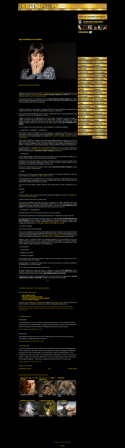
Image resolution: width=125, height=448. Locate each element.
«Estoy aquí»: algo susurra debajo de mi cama (50, 223)
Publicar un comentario (25, 365)
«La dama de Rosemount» (46, 400)
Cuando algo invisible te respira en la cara (52, 235)
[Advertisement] (33, 25)
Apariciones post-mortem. (27, 400)
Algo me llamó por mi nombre (30, 39)
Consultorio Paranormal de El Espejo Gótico (49, 93)
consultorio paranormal (65, 306)
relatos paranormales (62, 308)
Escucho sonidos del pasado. (30, 299)
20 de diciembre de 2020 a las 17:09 (31, 341)
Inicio (49, 368)
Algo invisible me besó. (29, 295)
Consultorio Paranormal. (26, 288)
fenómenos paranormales (26, 308)
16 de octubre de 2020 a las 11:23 (30, 329)
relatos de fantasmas (49, 308)
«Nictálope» (61, 378)
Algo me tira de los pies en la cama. (32, 296)
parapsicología (38, 308)
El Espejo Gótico (58, 302)
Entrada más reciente (25, 368)
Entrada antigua (72, 368)
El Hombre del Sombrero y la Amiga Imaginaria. (36, 298)
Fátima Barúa (23, 345)
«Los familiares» (62, 400)
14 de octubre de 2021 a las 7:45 (30, 361)
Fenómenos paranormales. (42, 288)
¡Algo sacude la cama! (45, 175)
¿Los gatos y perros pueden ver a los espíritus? (44, 149)
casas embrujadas (52, 306)
